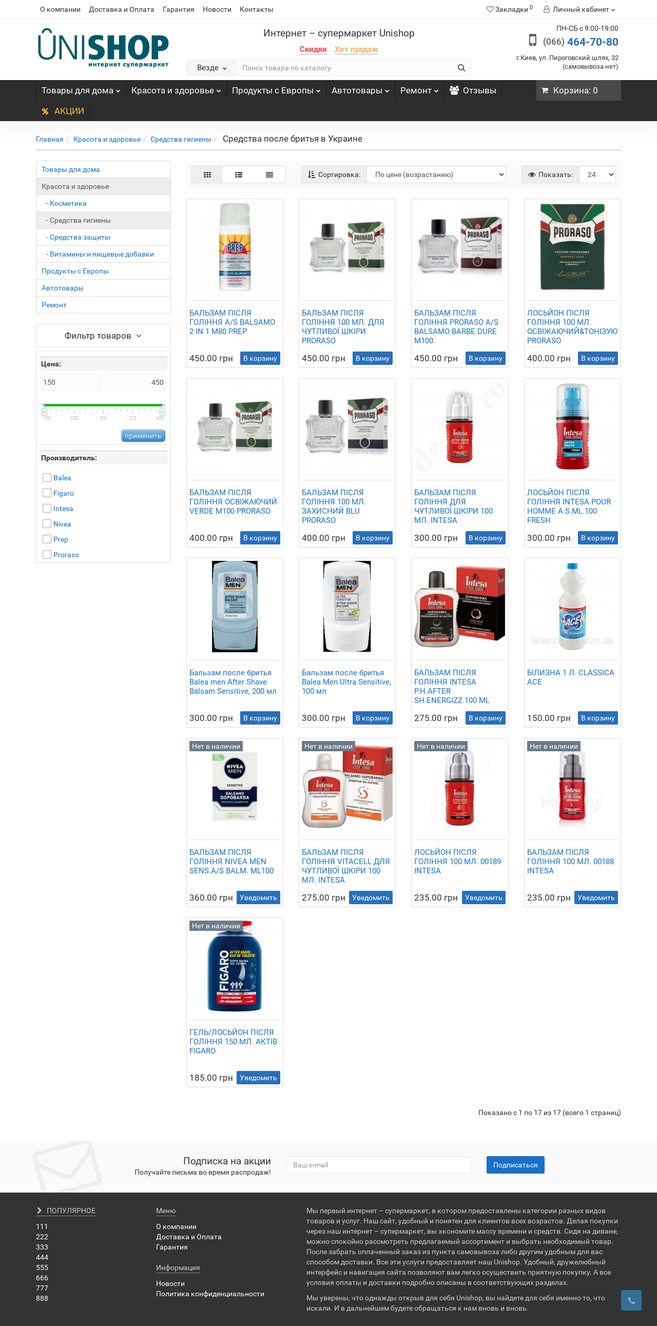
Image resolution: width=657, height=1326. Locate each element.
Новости (217, 9)
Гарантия (179, 9)
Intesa (63, 508)
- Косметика (64, 203)
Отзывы (473, 90)
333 (42, 1247)
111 (42, 1226)
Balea (62, 478)
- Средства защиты (76, 237)
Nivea (62, 524)
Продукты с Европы (276, 87)
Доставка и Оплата (121, 9)
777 (42, 1288)
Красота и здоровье (176, 87)
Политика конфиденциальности (210, 1294)
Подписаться (515, 1165)
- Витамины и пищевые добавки (98, 254)
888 (42, 1298)
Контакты (257, 9)
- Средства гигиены (76, 220)
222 (42, 1237)
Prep (60, 539)
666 (42, 1278)
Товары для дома (81, 87)
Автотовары (361, 87)
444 (42, 1257)
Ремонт (419, 87)
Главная (50, 139)
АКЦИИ (62, 111)
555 (42, 1267)
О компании (60, 9)
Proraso (66, 555)
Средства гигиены (180, 139)
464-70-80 (581, 42)
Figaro (63, 493)
